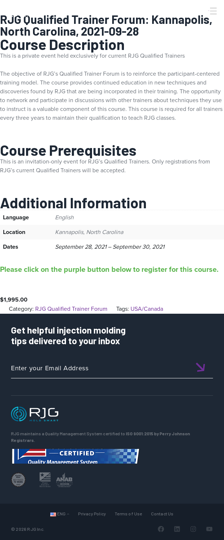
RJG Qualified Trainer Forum (71, 309)
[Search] (203, 23)
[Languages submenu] (68, 513)
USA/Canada (147, 309)
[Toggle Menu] (213, 11)
